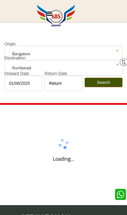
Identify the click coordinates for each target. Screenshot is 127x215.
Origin (10, 44)
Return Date (56, 73)
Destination (14, 58)
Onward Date (16, 73)
